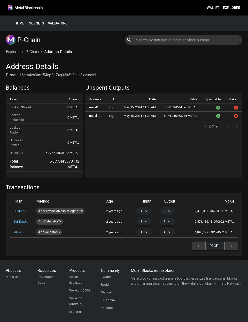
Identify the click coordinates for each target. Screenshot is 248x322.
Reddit (105, 284)
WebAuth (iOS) (79, 290)
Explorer (231, 7)
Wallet (213, 7)
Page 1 (215, 246)
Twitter (106, 277)
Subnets (36, 23)
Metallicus (13, 277)
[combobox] (183, 40)
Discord (106, 292)
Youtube (107, 308)
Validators (58, 23)
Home (19, 23)
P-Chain (32, 51)
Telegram (108, 300)
